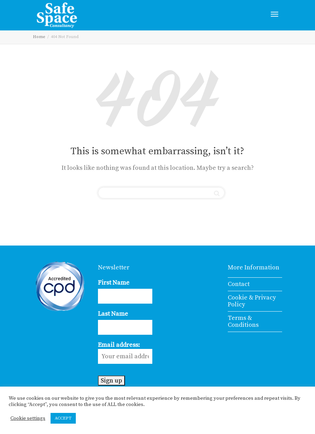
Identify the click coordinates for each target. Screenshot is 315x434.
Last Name (113, 314)
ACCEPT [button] (63, 418)
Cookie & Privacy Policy (252, 301)
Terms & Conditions (243, 321)
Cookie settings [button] (27, 418)
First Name (113, 283)
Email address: (125, 352)
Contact (239, 284)
